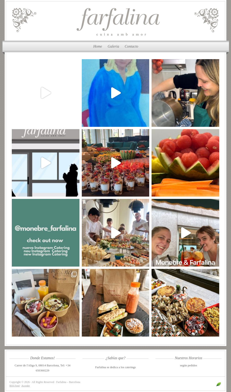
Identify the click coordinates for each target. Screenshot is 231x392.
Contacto (131, 46)
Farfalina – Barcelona (115, 21)
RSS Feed (14, 385)
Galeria (113, 46)
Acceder (25, 385)
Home (97, 46)
